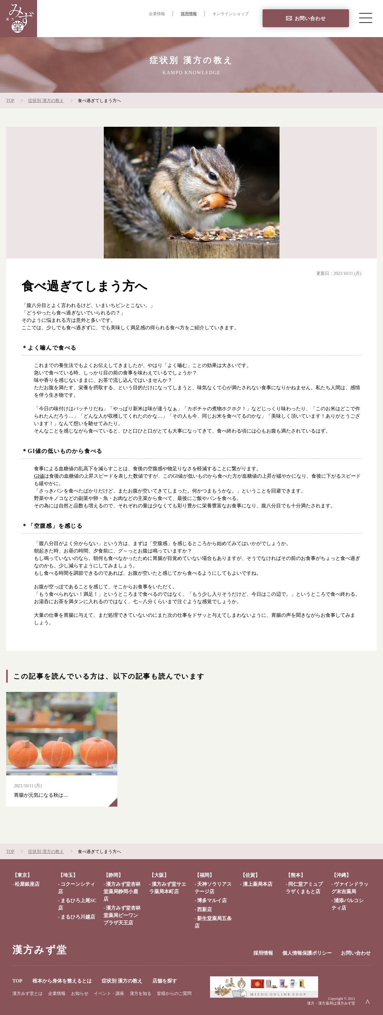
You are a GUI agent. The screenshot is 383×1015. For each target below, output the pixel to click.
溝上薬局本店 (257, 884)
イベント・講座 (109, 993)
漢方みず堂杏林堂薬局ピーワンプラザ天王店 (122, 915)
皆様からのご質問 (174, 993)
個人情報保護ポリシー (307, 953)
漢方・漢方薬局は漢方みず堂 (331, 1003)
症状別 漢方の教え (192, 26)
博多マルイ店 (212, 900)
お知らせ (79, 993)
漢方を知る (140, 993)
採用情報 (189, 14)
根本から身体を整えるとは (131, 26)
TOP (86, 26)
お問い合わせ (310, 18)
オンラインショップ (231, 14)
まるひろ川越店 (78, 916)
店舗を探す (236, 26)
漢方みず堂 (39, 949)
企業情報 (157, 14)
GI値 (39, 476)
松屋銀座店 (27, 884)
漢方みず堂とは (27, 993)
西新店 (204, 909)
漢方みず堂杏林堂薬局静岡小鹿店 (122, 891)
